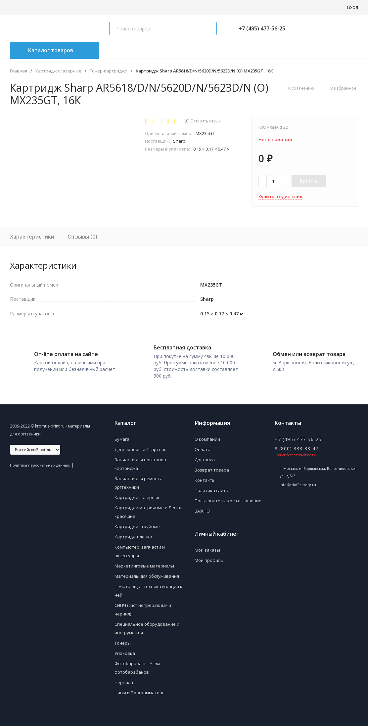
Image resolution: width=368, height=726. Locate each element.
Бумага (122, 437)
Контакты (205, 478)
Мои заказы (207, 548)
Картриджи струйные (137, 524)
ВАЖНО (202, 509)
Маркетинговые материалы (144, 564)
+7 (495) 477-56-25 (259, 28)
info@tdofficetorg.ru (298, 482)
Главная (18, 71)
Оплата (202, 447)
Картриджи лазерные (58, 71)
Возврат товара (212, 468)
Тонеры (123, 641)
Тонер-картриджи (108, 71)
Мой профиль (209, 558)
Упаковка (125, 651)
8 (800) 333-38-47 (296, 446)
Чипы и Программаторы (140, 690)
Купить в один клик (280, 197)
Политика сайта (211, 488)
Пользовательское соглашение (228, 498)
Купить (309, 181)
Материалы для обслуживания (147, 574)
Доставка (205, 457)
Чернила (124, 680)
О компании (207, 437)
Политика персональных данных (40, 462)
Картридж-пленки (133, 534)
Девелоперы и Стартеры (141, 447)
